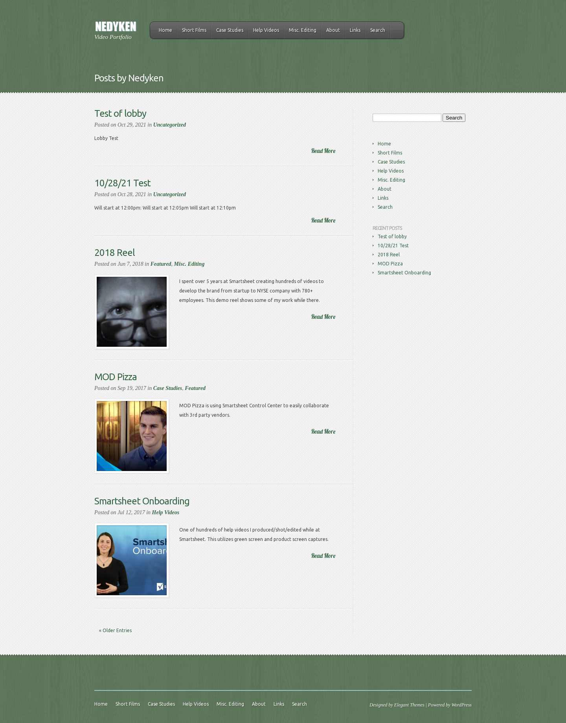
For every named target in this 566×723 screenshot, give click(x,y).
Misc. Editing (302, 30)
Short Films (194, 30)
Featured (161, 264)
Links (355, 30)
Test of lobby (120, 113)
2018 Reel (114, 252)
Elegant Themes (409, 705)
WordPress (462, 705)
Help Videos (266, 30)
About (333, 30)
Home (165, 30)
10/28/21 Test (122, 183)
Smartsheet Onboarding (141, 501)
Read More (323, 151)
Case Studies (229, 30)
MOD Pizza (115, 377)
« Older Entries (115, 630)
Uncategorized (169, 125)
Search (377, 30)
